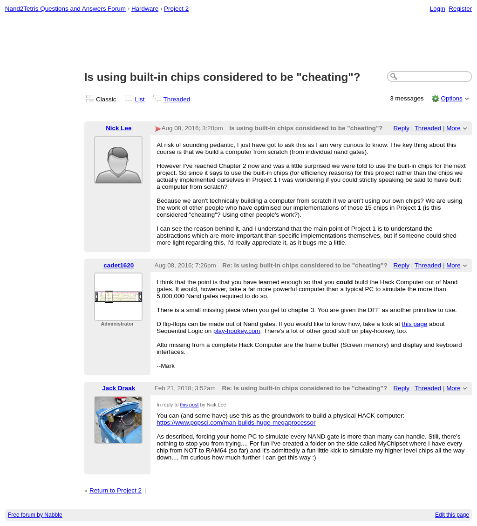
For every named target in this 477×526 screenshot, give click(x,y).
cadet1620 (118, 265)
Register (460, 8)
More (453, 128)
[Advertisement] (238, 42)
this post (189, 404)
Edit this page (452, 515)
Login (437, 8)
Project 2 (176, 8)
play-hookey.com (236, 330)
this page (415, 323)
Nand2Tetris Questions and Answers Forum (65, 8)
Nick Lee (118, 128)
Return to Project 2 (115, 490)
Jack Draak (118, 388)
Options (451, 98)
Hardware (144, 8)
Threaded (177, 99)
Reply (401, 128)
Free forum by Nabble (35, 515)
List (140, 99)
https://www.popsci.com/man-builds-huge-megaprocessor (236, 422)
